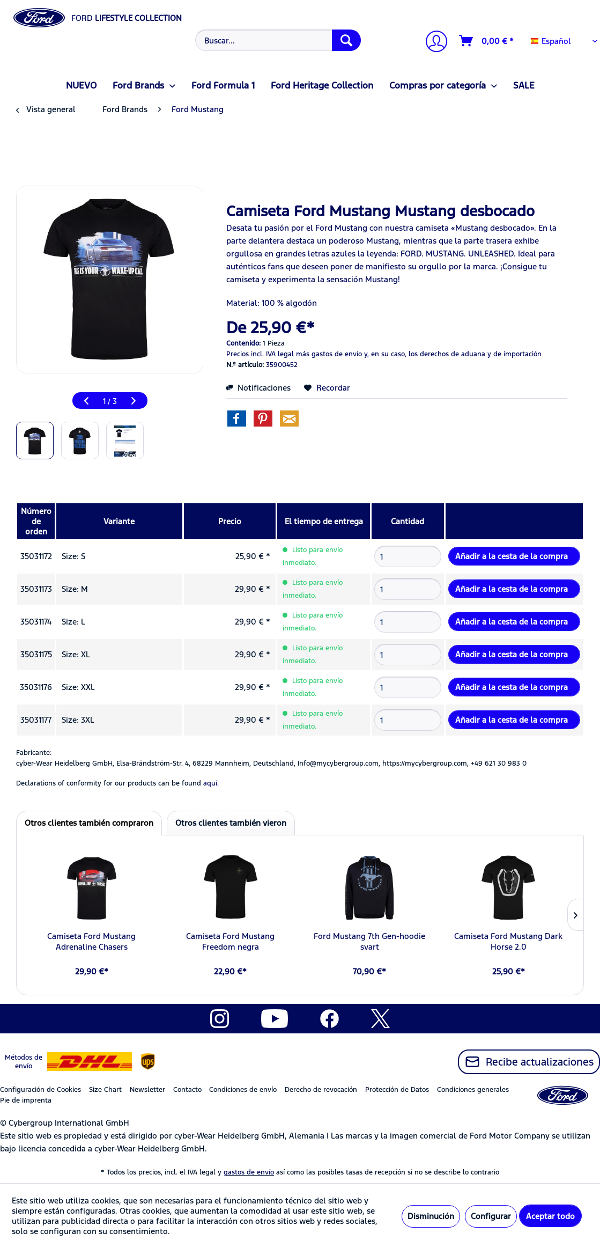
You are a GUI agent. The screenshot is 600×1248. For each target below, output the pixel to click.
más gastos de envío (329, 354)
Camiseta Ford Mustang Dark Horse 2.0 (508, 941)
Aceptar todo (550, 1216)
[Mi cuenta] (432, 43)
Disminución (431, 1216)
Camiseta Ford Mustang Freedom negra (230, 941)
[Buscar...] (278, 40)
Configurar (491, 1216)
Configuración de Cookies (40, 1089)
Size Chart (105, 1089)
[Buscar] (346, 40)
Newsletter (147, 1089)
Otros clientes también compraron (89, 823)
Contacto (187, 1089)
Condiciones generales (473, 1089)
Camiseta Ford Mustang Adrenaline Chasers (91, 941)
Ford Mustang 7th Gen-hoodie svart (369, 941)
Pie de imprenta (25, 1100)
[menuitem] (276, 40)
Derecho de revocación (321, 1089)
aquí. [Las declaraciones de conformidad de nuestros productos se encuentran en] (211, 783)
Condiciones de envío (243, 1089)
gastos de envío (249, 1172)
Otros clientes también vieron (230, 823)
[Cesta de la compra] (487, 41)
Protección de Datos (397, 1089)
